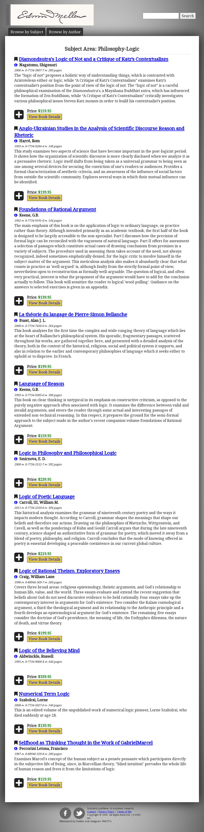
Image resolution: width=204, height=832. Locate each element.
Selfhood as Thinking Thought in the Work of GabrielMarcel (86, 742)
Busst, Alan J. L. (30, 320)
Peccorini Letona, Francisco (40, 748)
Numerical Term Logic (44, 693)
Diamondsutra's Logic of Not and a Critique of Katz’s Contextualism (93, 59)
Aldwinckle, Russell (33, 656)
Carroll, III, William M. (36, 502)
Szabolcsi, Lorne (31, 699)
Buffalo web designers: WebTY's (93, 821)
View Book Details (44, 116)
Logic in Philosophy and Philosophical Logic (67, 453)
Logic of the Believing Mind (49, 650)
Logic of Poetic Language (47, 496)
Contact (91, 811)
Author (65, 32)
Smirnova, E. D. (30, 458)
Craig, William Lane (34, 576)
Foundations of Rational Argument (57, 209)
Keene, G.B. (26, 215)
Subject (27, 32)
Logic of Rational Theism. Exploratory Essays (69, 571)
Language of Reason (41, 383)
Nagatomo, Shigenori (35, 64)
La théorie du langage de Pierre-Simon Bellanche (73, 314)
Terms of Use (124, 811)
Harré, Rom (27, 140)
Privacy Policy (107, 811)
